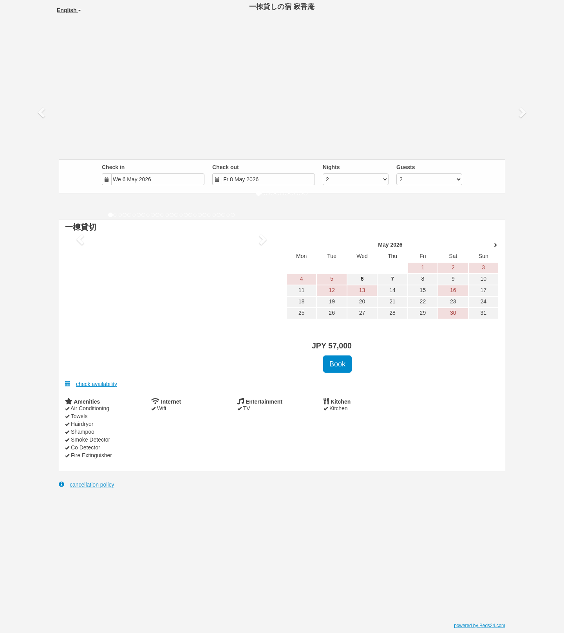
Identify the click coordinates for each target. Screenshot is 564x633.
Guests (405, 167)
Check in (113, 167)
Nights (331, 167)
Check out (225, 167)
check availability (91, 384)
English (69, 10)
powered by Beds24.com (479, 625)
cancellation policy (86, 484)
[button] (42, 112)
